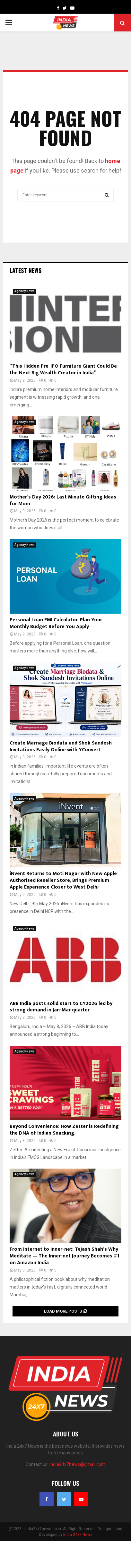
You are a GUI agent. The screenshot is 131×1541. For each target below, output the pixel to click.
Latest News (25, 270)
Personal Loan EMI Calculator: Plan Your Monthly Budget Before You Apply (56, 623)
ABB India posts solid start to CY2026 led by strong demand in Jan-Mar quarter (61, 1007)
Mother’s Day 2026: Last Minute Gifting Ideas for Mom (63, 500)
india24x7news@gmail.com (77, 1464)
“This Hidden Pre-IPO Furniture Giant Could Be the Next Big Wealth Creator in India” (63, 369)
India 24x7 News (77, 1534)
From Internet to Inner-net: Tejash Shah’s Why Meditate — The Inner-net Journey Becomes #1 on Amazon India (64, 1256)
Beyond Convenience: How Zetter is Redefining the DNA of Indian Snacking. (64, 1129)
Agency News (24, 291)
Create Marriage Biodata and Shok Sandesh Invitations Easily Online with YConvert (61, 746)
